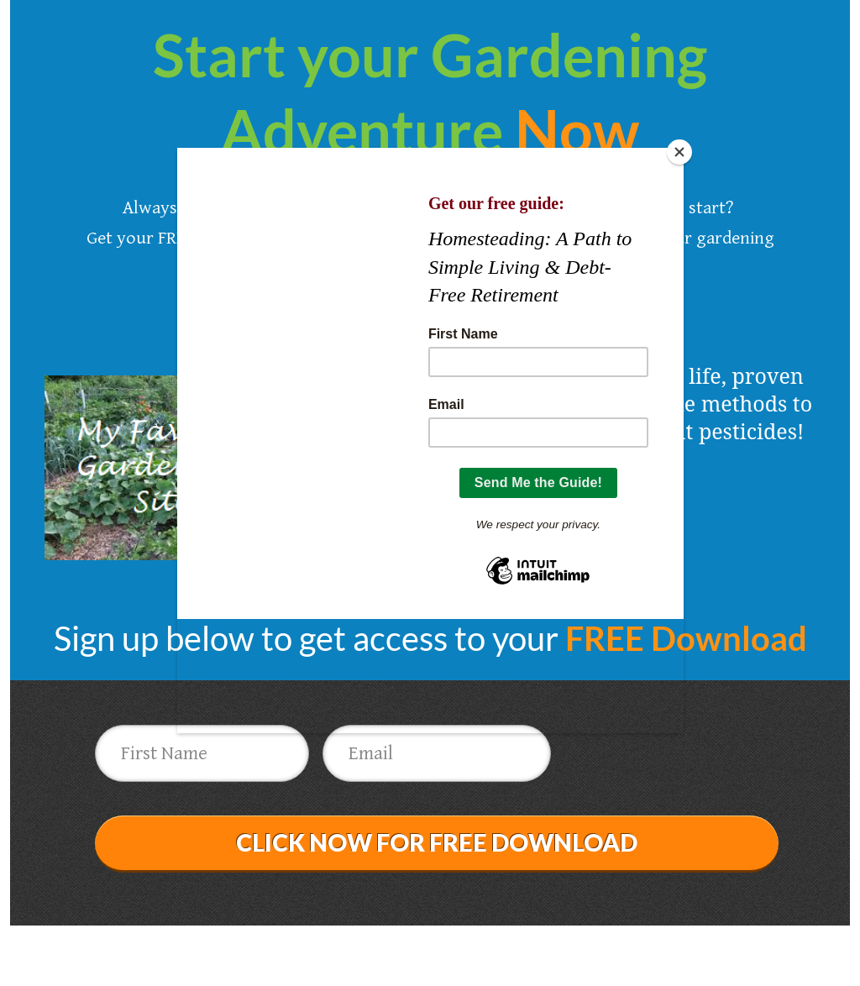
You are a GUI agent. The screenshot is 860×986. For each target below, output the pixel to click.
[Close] (679, 152)
